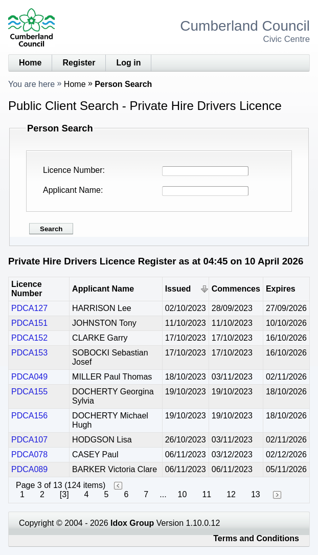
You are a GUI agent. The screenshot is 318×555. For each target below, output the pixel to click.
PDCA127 (29, 308)
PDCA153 (29, 352)
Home (30, 62)
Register (78, 62)
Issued (178, 288)
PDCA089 (29, 469)
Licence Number (73, 170)
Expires (281, 288)
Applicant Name (72, 190)
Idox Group (132, 523)
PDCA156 (29, 415)
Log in (128, 62)
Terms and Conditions (256, 538)
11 (206, 494)
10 (182, 494)
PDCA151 (29, 323)
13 (255, 494)
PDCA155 (29, 391)
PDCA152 (29, 338)
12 (231, 494)
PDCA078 (29, 454)
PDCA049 (29, 376)
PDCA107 (29, 439)
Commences (236, 288)
